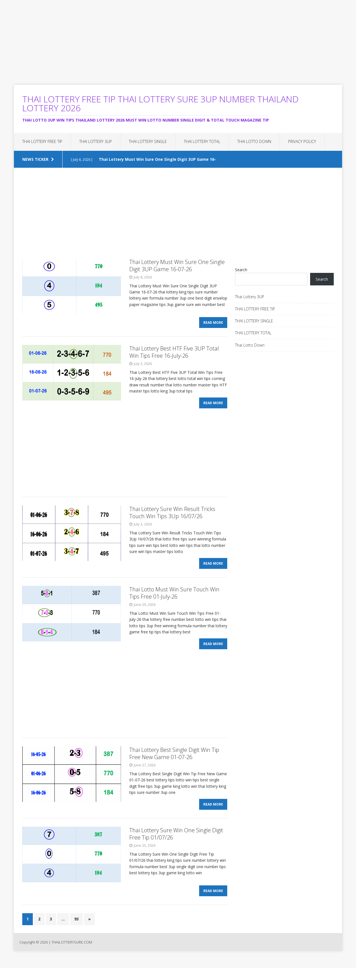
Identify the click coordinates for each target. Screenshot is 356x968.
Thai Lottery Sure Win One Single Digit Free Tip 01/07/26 (176, 842)
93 (76, 929)
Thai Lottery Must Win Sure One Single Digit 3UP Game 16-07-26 (177, 265)
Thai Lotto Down (254, 141)
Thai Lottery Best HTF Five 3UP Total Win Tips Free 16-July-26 (174, 353)
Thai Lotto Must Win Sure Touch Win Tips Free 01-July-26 (174, 598)
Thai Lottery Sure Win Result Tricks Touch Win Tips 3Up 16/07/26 (172, 515)
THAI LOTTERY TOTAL (202, 141)
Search (241, 269)
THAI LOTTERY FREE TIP (42, 141)
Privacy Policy (302, 141)
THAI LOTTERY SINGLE (148, 141)
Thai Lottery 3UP (95, 141)
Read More (213, 324)
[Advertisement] (167, 39)
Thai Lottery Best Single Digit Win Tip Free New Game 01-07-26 (174, 760)
